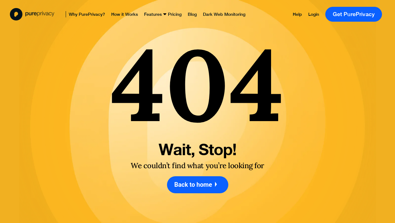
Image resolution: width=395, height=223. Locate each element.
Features (153, 14)
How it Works (124, 14)
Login (313, 14)
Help (297, 14)
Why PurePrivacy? (87, 14)
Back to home (197, 184)
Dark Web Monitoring (224, 14)
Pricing (175, 14)
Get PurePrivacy (354, 14)
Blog (192, 14)
